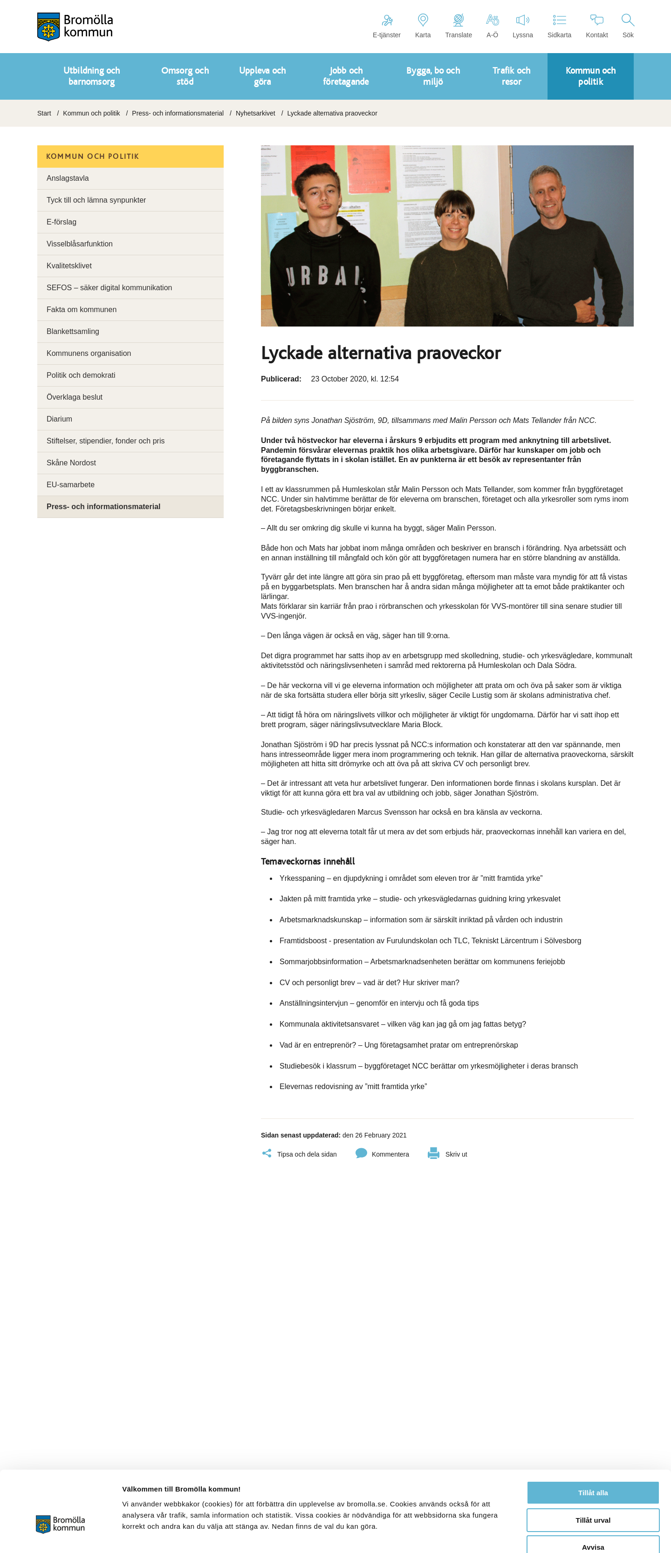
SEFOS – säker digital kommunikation (109, 288)
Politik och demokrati (81, 375)
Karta (423, 26)
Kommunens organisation (89, 353)
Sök (628, 26)
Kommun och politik (91, 113)
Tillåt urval (593, 1467)
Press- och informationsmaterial (178, 113)
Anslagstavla (68, 178)
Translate (458, 26)
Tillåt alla (593, 1439)
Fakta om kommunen (81, 309)
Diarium (59, 419)
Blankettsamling (73, 331)
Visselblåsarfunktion (80, 244)
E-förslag (61, 222)
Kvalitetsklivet (69, 266)
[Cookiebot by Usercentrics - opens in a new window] (60, 1535)
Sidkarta (559, 26)
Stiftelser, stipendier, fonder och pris (105, 441)
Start (44, 113)
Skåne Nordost (71, 463)
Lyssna (523, 26)
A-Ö (492, 26)
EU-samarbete (71, 485)
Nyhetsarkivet (255, 113)
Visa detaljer (506, 1535)
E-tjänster (387, 26)
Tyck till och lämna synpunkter (96, 200)
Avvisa (593, 1494)
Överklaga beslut (75, 397)
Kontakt (597, 26)
